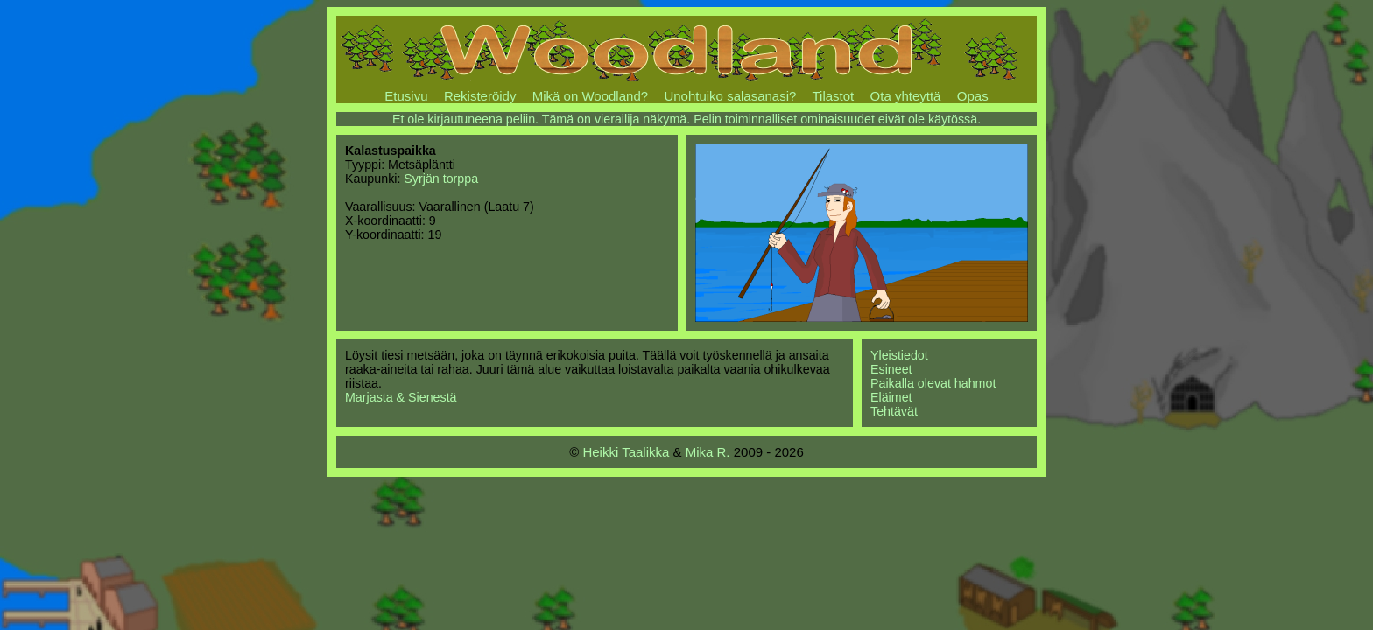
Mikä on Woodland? (590, 95)
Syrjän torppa (441, 179)
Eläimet (891, 397)
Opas (973, 95)
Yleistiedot (899, 355)
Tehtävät (894, 411)
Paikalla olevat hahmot (933, 383)
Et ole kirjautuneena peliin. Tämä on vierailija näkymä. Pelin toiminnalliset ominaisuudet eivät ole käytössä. (686, 119)
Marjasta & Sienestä (401, 397)
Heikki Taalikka (625, 451)
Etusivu (405, 95)
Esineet (891, 369)
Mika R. (708, 451)
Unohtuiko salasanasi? (730, 95)
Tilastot (833, 95)
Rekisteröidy (480, 95)
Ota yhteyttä (905, 95)
